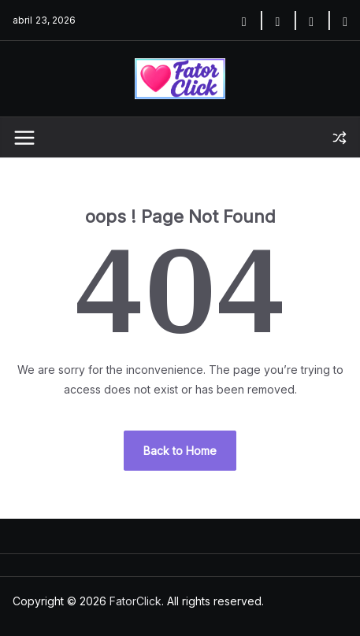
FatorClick (135, 601)
